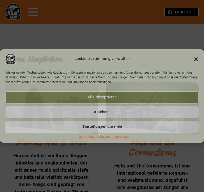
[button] (196, 59)
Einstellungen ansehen (102, 127)
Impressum (121, 137)
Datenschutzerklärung (94, 137)
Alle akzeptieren (102, 97)
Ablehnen (102, 112)
